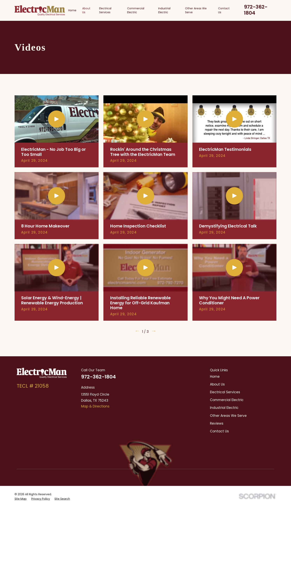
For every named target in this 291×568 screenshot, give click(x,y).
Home (215, 376)
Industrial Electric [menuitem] (164, 10)
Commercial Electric (227, 400)
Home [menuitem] (72, 10)
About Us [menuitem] (86, 10)
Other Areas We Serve (228, 415)
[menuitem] (21, 463)
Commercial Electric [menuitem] (135, 10)
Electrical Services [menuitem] (105, 10)
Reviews (216, 423)
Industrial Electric (224, 407)
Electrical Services (225, 392)
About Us (217, 384)
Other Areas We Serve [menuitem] (196, 10)
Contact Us (219, 431)
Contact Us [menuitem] (224, 10)
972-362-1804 (255, 9)
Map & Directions (95, 406)
